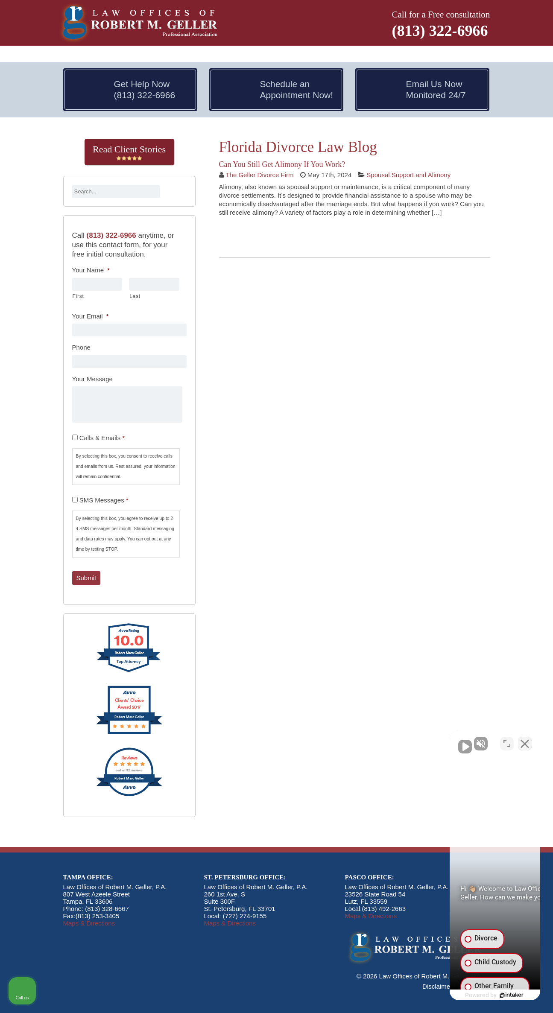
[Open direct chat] (507, 740)
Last (134, 296)
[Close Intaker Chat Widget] (525, 740)
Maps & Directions (89, 923)
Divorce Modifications (386, 54)
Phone (81, 347)
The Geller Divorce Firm (259, 174)
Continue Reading (257, 236)
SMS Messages (104, 500)
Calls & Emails (102, 437)
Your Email (90, 316)
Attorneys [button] (111, 54)
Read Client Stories (129, 152)
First (78, 296)
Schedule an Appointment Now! (297, 89)
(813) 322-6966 (440, 30)
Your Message (92, 378)
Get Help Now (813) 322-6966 (145, 89)
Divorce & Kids (314, 54)
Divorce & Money (248, 54)
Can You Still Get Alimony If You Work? (282, 164)
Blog (438, 54)
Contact (467, 54)
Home (75, 54)
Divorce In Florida (175, 54)
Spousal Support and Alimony (408, 174)
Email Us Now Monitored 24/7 (436, 89)
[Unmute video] (402, 740)
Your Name (91, 270)
